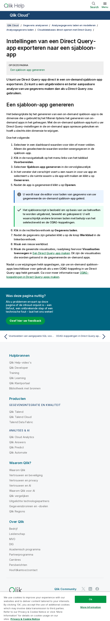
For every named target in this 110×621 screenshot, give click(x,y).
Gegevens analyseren (35, 25)
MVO (12, 539)
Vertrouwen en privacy (23, 480)
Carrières (15, 559)
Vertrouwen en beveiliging (26, 475)
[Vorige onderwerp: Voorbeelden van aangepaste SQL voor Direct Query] (28, 336)
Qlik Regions (17, 511)
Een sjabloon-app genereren (28, 69)
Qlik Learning (17, 378)
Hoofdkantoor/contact (23, 570)
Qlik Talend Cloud (20, 416)
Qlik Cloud (20, 15)
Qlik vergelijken (19, 495)
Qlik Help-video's (20, 362)
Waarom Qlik (17, 470)
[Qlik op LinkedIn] (90, 589)
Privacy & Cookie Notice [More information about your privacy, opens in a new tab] (25, 618)
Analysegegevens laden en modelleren (74, 25)
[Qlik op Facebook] (97, 589)
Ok (90, 599)
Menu (105, 7)
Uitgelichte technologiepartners (29, 501)
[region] (55, 606)
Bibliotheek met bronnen (25, 388)
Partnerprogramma (21, 554)
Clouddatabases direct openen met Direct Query (64, 29)
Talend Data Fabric (21, 422)
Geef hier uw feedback (25, 320)
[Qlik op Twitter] (83, 589)
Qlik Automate (18, 452)
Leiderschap (17, 533)
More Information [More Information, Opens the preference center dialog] (90, 607)
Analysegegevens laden (20, 29)
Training (14, 372)
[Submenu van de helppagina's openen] (5, 16)
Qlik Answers (17, 442)
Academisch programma (24, 549)
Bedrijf (13, 528)
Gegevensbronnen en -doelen (28, 506)
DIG (11, 544)
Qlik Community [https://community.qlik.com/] (65, 589)
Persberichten (18, 564)
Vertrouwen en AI (20, 485)
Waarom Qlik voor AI (22, 490)
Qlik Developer (18, 367)
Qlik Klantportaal (19, 383)
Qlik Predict (16, 447)
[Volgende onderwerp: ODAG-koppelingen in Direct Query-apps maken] (81, 336)
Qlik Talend (16, 411)
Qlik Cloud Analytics (21, 437)
